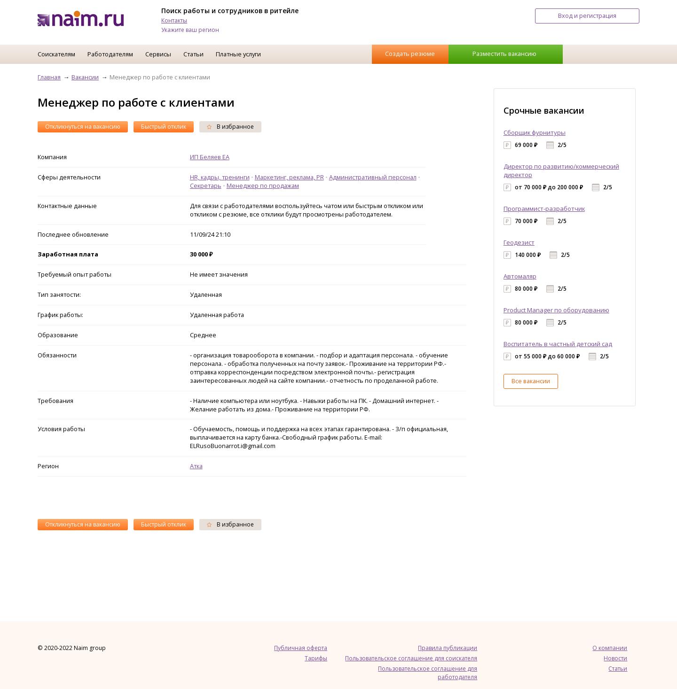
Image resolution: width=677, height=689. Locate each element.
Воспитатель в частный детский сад (558, 344)
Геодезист (519, 242)
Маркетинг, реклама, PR (289, 177)
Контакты (174, 20)
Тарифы (316, 658)
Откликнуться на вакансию (82, 127)
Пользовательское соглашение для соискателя (411, 658)
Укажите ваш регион (190, 30)
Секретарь (205, 185)
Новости (615, 658)
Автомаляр (520, 276)
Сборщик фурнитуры (535, 132)
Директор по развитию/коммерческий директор (561, 170)
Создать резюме (410, 53)
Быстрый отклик (163, 127)
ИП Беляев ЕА (209, 157)
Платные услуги (238, 54)
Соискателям (56, 54)
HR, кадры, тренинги (220, 177)
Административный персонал (373, 177)
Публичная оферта (300, 648)
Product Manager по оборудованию (556, 310)
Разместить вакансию (504, 53)
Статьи (193, 54)
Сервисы (158, 54)
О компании (609, 648)
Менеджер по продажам (263, 185)
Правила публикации (447, 648)
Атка (196, 466)
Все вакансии (531, 381)
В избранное (230, 127)
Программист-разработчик (544, 208)
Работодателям (110, 54)
